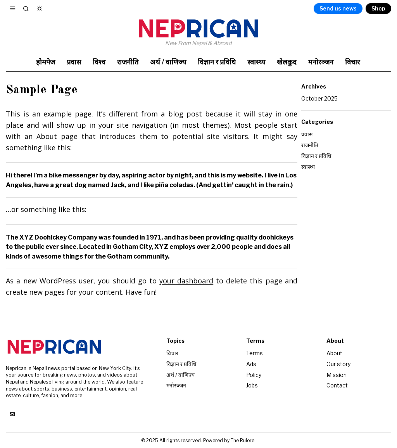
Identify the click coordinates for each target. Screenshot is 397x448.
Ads (251, 363)
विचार (172, 353)
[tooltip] (12, 414)
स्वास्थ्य (308, 165)
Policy (253, 374)
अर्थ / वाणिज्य (180, 374)
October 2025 (319, 98)
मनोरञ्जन (176, 384)
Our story (338, 363)
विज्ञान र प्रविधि (316, 154)
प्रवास (306, 133)
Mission (336, 374)
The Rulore (242, 440)
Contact (337, 384)
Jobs (252, 384)
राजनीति (309, 144)
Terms (254, 353)
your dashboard (186, 280)
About (334, 353)
